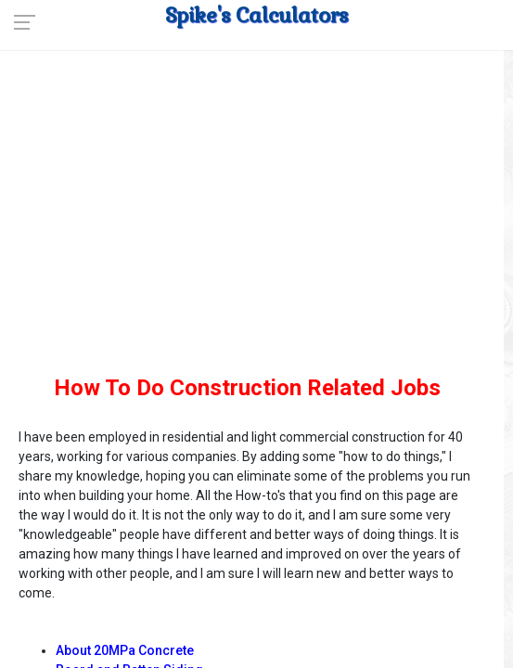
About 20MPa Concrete (125, 650)
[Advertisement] (247, 232)
